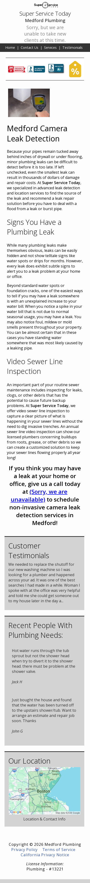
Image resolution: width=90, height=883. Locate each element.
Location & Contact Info (44, 819)
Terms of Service (58, 849)
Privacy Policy (24, 849)
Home (10, 47)
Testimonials (72, 47)
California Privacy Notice (45, 854)
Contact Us (29, 47)
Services (50, 47)
